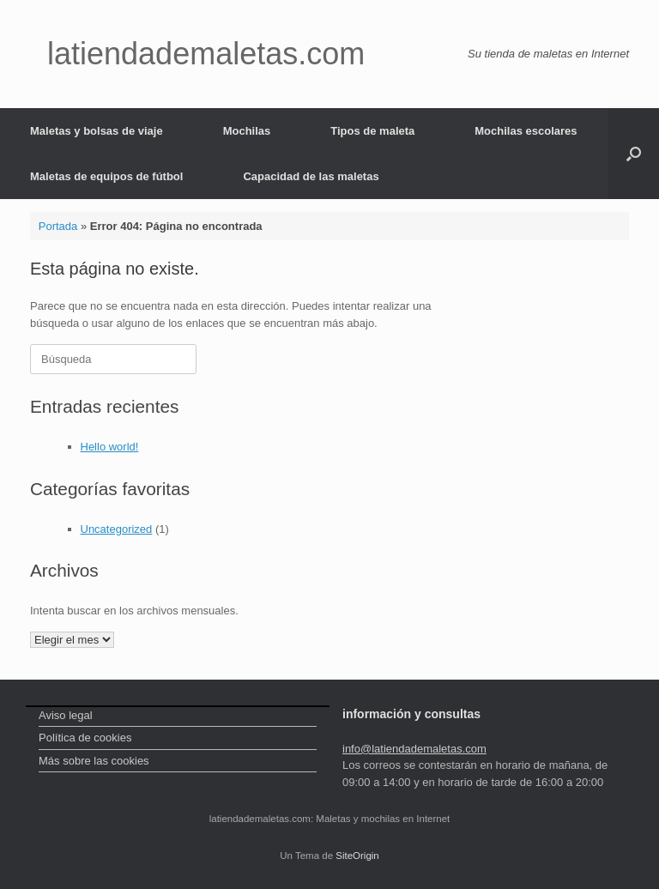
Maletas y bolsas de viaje (96, 130)
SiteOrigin (357, 855)
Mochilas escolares (526, 130)
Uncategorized (117, 529)
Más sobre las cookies (94, 760)
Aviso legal (66, 715)
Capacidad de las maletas (310, 176)
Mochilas (247, 130)
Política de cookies (85, 737)
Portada (58, 226)
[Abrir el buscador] (633, 153)
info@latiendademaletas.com (414, 748)
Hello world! (110, 446)
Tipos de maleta (372, 130)
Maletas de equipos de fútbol (106, 176)
